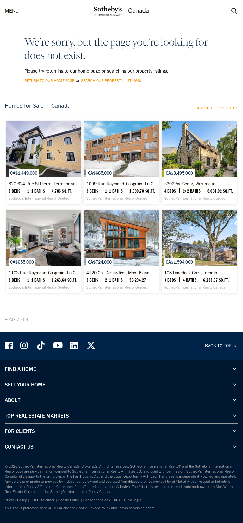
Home (10, 319)
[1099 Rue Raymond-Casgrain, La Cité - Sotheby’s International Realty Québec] (121, 162)
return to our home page (49, 80)
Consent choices (96, 500)
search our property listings (110, 80)
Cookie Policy (68, 500)
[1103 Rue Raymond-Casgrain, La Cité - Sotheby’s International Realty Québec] (43, 251)
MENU (12, 11)
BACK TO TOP (221, 345)
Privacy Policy (16, 500)
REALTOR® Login (127, 500)
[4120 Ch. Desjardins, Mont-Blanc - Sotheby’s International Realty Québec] (121, 251)
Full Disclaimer (42, 500)
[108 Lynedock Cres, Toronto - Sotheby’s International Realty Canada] (199, 251)
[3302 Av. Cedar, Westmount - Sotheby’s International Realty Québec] (199, 162)
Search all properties (217, 108)
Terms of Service (131, 508)
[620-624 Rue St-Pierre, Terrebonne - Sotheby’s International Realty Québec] (43, 162)
